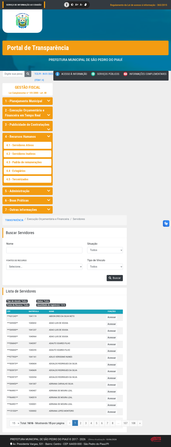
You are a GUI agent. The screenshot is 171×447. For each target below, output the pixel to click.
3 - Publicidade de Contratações (27, 125)
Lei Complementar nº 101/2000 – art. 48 (27, 93)
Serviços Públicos (105, 74)
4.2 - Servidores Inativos (20, 153)
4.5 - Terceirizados (17, 179)
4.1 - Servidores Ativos (20, 145)
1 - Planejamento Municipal (27, 101)
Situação (92, 243)
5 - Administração (27, 191)
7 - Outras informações (27, 210)
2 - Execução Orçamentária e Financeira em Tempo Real (27, 112)
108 (133, 423)
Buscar (115, 278)
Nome (9, 243)
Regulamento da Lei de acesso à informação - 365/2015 (138, 5)
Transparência (14, 220)
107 (125, 423)
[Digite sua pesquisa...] (13, 74)
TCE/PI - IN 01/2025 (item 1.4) (44, 77)
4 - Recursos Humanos (27, 137)
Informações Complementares (144, 74)
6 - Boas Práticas (27, 200)
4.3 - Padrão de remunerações (24, 162)
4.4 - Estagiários (15, 170)
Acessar (112, 317)
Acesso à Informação (71, 74)
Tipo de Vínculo (96, 260)
